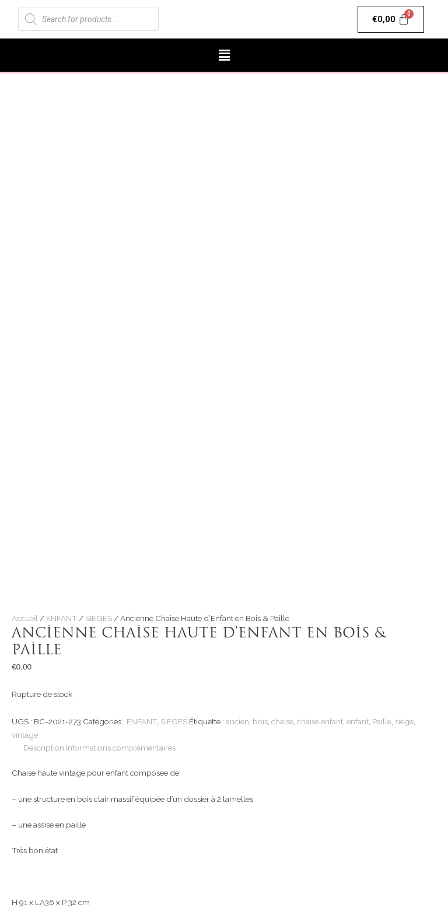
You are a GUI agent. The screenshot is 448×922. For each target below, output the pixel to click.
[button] (224, 55)
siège (404, 721)
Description (43, 747)
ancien (237, 721)
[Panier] (391, 19)
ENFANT (61, 618)
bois (260, 721)
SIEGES (98, 618)
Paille (381, 721)
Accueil (25, 618)
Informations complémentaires (121, 747)
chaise (282, 721)
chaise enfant (320, 721)
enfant (357, 721)
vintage (25, 734)
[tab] (43, 748)
